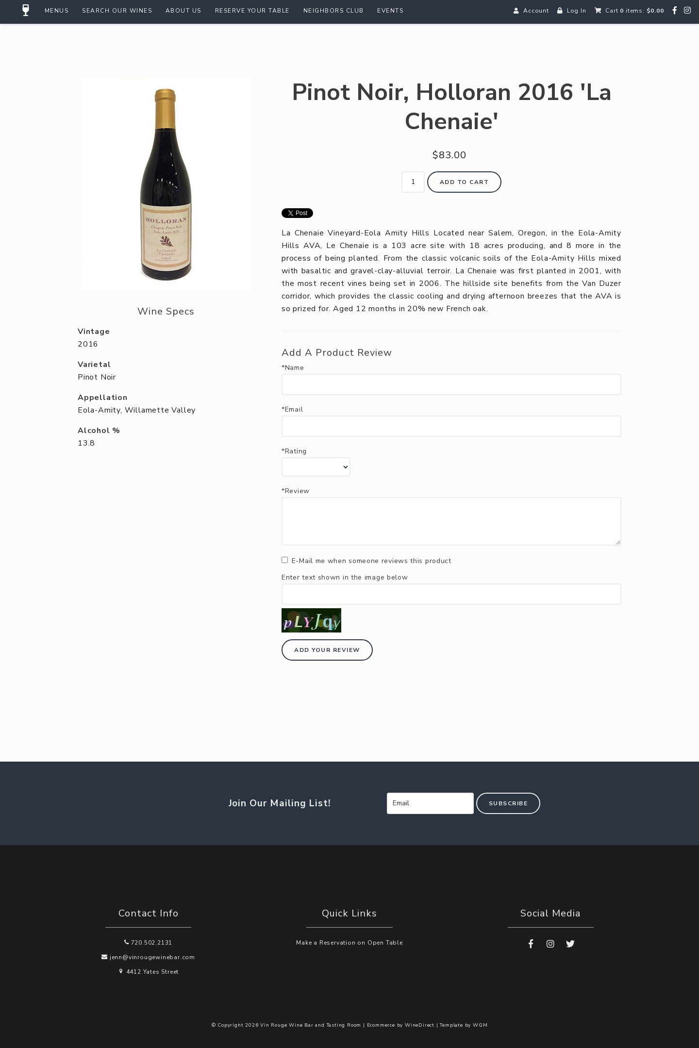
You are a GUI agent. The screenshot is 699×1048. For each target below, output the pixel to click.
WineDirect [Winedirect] (419, 1025)
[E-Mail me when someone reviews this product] (285, 560)
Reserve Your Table (252, 11)
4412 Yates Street (148, 972)
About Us (183, 11)
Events (390, 11)
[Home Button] (26, 10)
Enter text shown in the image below (345, 577)
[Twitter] (570, 944)
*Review (296, 491)
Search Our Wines (117, 11)
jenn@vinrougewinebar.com (148, 957)
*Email (292, 409)
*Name (293, 368)
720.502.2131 (148, 943)
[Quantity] (413, 182)
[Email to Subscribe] (430, 803)
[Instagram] (687, 10)
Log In (576, 11)
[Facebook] (675, 10)
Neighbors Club (333, 11)
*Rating (294, 451)
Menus (57, 11)
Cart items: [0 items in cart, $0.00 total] (634, 11)
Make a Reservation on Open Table (349, 943)
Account (536, 11)
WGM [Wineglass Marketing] (480, 1025)
